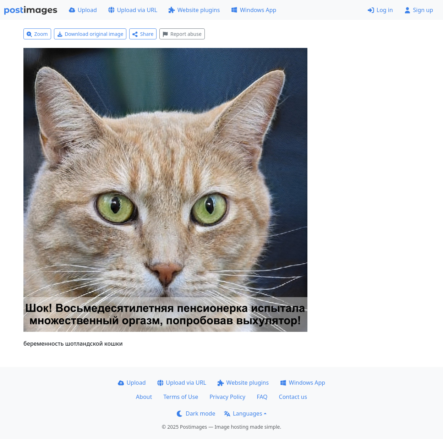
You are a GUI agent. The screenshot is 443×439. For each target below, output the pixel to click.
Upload (83, 10)
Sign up (418, 10)
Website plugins (194, 10)
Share (142, 34)
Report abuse (182, 34)
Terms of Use (180, 397)
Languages (243, 413)
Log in (380, 10)
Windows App (253, 10)
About (144, 397)
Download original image (90, 34)
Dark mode (196, 413)
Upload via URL (132, 10)
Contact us (293, 397)
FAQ (262, 397)
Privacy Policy (227, 397)
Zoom (37, 34)
